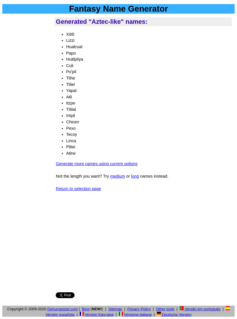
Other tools (165, 309)
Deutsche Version (174, 314)
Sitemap (115, 309)
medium (117, 176)
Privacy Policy (139, 309)
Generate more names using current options (97, 163)
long (135, 176)
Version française (97, 314)
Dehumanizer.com (62, 309)
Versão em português (200, 309)
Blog (85, 309)
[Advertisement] (27, 104)
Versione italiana (135, 314)
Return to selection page (78, 188)
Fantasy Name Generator (118, 8)
